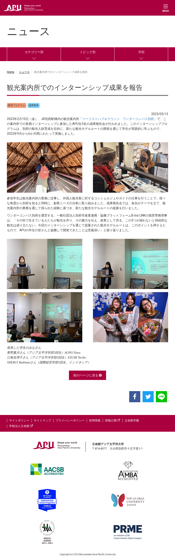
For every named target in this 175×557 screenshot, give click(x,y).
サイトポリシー (19, 420)
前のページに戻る (87, 375)
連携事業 (33, 105)
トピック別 (87, 52)
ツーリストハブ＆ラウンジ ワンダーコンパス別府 (118, 119)
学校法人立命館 (21, 426)
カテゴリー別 (34, 52)
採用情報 (95, 420)
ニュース (24, 72)
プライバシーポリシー (70, 420)
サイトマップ (42, 420)
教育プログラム (16, 105)
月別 (141, 52)
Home (10, 72)
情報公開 (112, 420)
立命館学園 (132, 420)
